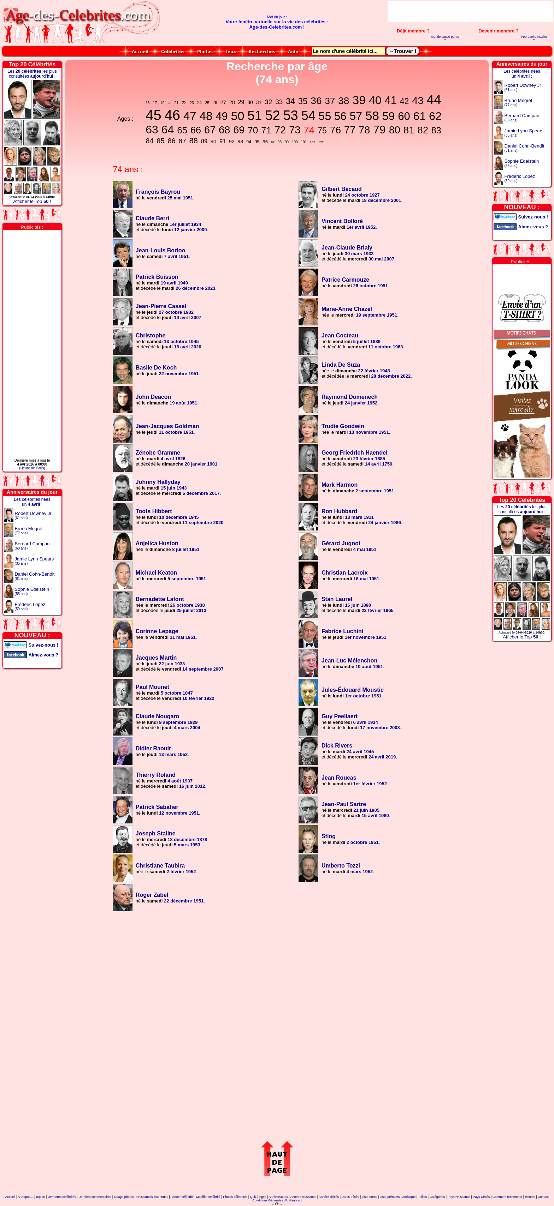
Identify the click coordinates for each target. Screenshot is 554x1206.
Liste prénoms (390, 1197)
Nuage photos (124, 1197)
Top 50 (40, 1197)
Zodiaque (409, 1197)
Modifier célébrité (208, 1197)
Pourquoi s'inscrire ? (534, 38)
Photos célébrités (235, 1197)
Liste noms (369, 1197)
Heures (530, 1197)
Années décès (329, 1197)
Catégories (437, 1197)
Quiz (253, 1197)
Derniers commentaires (94, 1197)
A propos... (25, 1197)
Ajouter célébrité (182, 1197)
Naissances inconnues (152, 1197)
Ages (262, 1197)
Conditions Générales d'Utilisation (276, 1200)
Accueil (10, 1197)
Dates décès (350, 1197)
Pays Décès (481, 1197)
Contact (543, 1197)
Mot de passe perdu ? (445, 38)
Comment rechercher (508, 1197)
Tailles (422, 1197)
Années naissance (303, 1197)
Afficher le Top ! (32, 201)
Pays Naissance (459, 1197)
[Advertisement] (470, 11)
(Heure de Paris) (32, 468)
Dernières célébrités (62, 1197)
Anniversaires (278, 1197)
